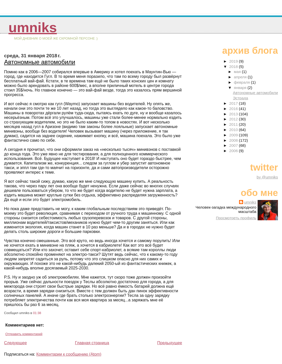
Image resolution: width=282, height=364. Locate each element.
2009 (234, 135)
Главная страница (92, 343)
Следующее (15, 343)
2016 (234, 108)
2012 (234, 119)
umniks (32, 27)
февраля (242, 82)
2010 (234, 130)
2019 (234, 61)
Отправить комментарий (23, 334)
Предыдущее (169, 343)
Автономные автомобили (39, 62)
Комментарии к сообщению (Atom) (68, 354)
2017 (234, 103)
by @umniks (267, 177)
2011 (234, 124)
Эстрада (240, 98)
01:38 (37, 313)
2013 (234, 114)
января (241, 87)
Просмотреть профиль (236, 218)
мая (238, 71)
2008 (234, 140)
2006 (234, 151)
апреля (241, 77)
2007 (234, 145)
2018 (234, 66)
